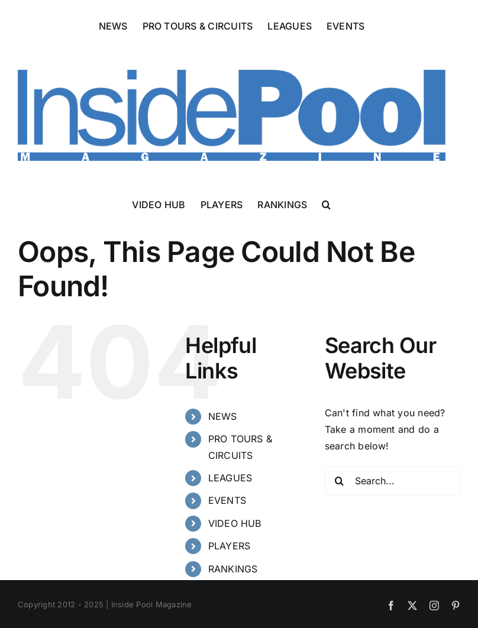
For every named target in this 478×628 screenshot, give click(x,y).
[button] (326, 204)
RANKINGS (233, 569)
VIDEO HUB (234, 523)
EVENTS (227, 500)
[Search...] (392, 481)
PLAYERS (229, 546)
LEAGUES (230, 478)
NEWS (222, 416)
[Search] (339, 481)
